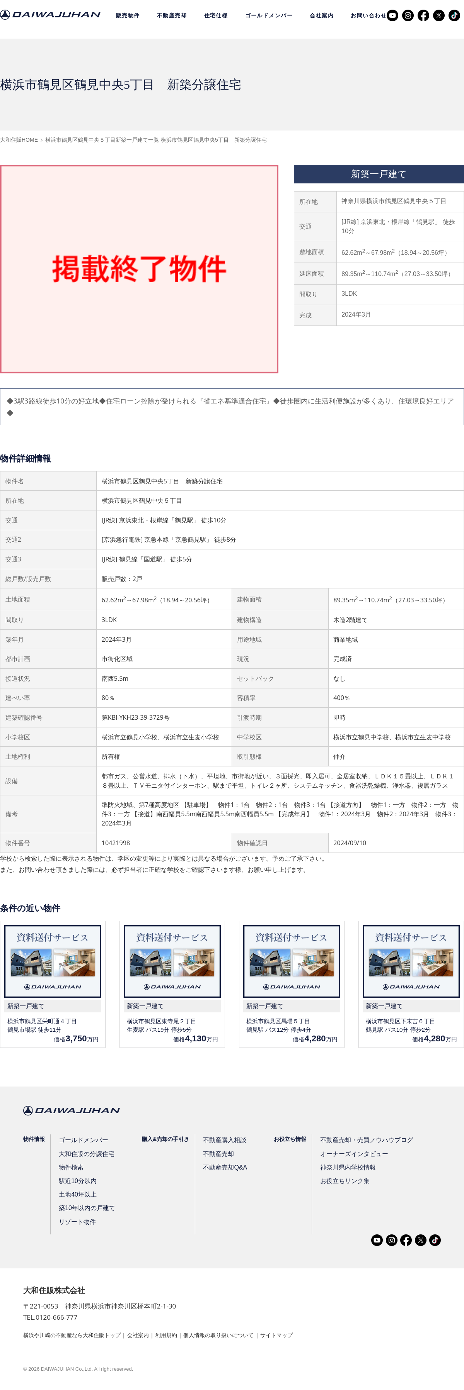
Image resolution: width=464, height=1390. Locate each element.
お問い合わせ (369, 15)
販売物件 (128, 15)
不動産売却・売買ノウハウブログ (353, 1142)
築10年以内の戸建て (84, 1210)
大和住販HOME (19, 140)
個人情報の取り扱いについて (246, 1336)
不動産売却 (172, 15)
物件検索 (71, 1169)
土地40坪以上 (76, 1196)
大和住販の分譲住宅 (84, 1155)
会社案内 (322, 15)
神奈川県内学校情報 (337, 1169)
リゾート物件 (76, 1223)
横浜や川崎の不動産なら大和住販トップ (79, 1336)
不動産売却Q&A (218, 1169)
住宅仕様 (216, 15)
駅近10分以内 (76, 1183)
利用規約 (186, 1336)
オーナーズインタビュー (342, 1155)
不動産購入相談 (218, 1142)
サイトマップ (312, 1336)
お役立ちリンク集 (334, 1183)
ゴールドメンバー (269, 15)
